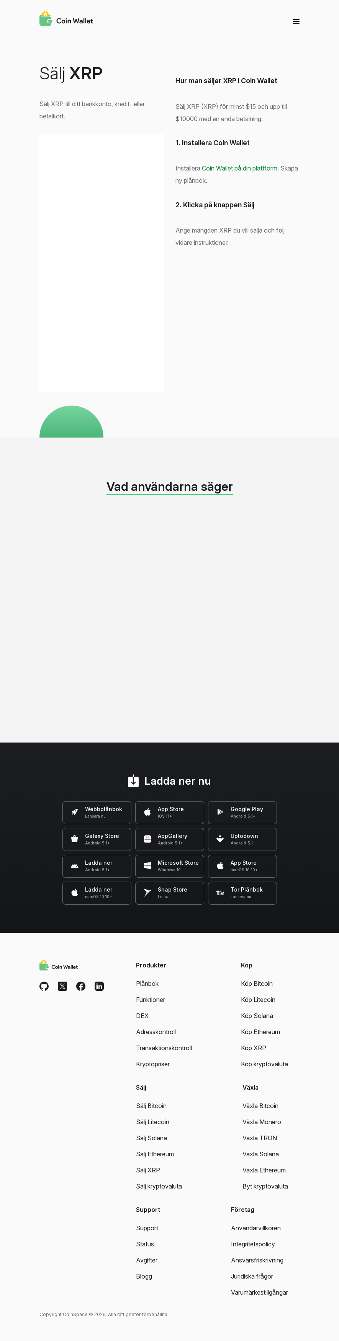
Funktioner (150, 999)
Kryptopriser (153, 1064)
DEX (142, 1016)
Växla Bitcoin (260, 1106)
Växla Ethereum (264, 1170)
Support (147, 1228)
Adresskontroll (156, 1032)
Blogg (144, 1276)
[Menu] (296, 21)
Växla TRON (259, 1138)
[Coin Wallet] (66, 19)
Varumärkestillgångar (259, 1292)
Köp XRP (253, 1048)
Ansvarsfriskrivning (257, 1260)
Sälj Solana (151, 1138)
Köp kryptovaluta (264, 1064)
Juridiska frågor (252, 1276)
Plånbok (147, 983)
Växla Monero (261, 1122)
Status (145, 1244)
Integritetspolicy (253, 1244)
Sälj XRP (148, 1170)
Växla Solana (260, 1154)
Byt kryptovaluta (265, 1186)
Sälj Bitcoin (151, 1106)
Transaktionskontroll (164, 1048)
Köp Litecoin (258, 999)
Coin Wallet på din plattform (239, 168)
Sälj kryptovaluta (159, 1186)
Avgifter (146, 1260)
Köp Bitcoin (257, 983)
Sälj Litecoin (152, 1122)
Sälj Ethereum (155, 1154)
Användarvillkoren (256, 1228)
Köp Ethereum (260, 1032)
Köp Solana (257, 1016)
